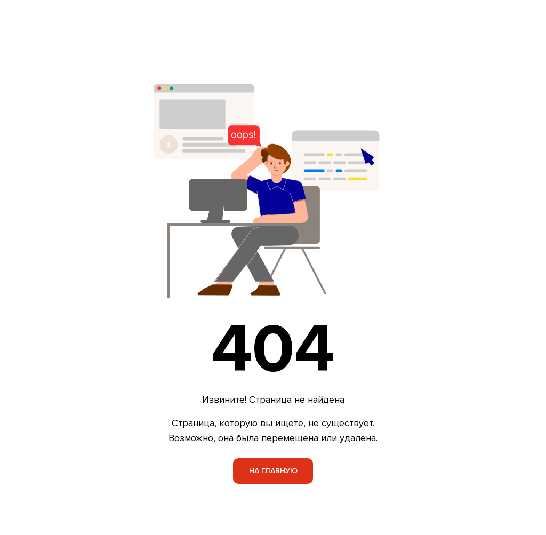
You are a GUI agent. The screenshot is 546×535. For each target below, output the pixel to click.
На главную (273, 470)
